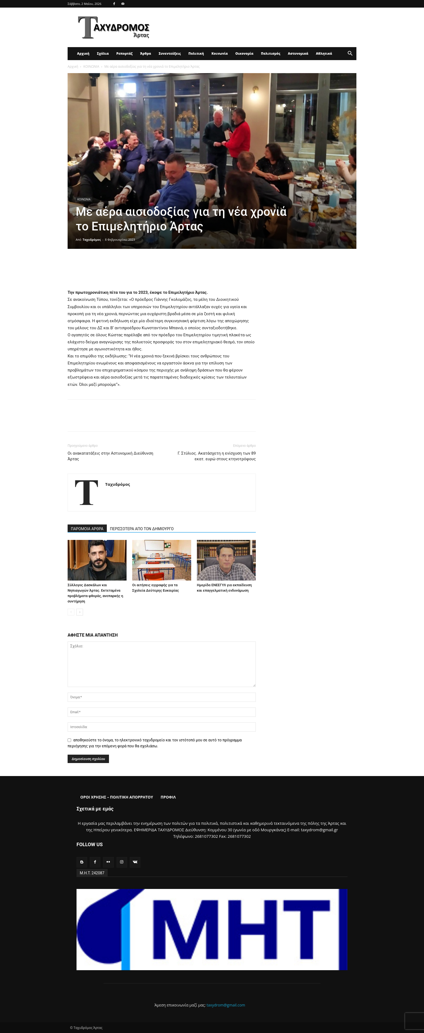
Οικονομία (244, 53)
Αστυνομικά (298, 53)
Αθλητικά (324, 53)
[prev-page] (71, 612)
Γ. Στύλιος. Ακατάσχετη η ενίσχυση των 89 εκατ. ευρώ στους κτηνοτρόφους (217, 456)
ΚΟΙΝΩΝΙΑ (91, 66)
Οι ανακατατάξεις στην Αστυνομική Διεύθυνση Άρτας (110, 456)
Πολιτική (196, 53)
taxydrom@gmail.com (226, 1005)
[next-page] (79, 612)
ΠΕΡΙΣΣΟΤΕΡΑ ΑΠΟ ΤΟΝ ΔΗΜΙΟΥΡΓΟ (142, 529)
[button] (349, 54)
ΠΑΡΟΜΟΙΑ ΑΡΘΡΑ (87, 529)
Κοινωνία (219, 53)
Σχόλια (103, 53)
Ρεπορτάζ (124, 53)
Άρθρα (145, 53)
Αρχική (83, 53)
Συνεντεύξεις (170, 53)
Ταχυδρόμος (92, 239)
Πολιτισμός (270, 53)
